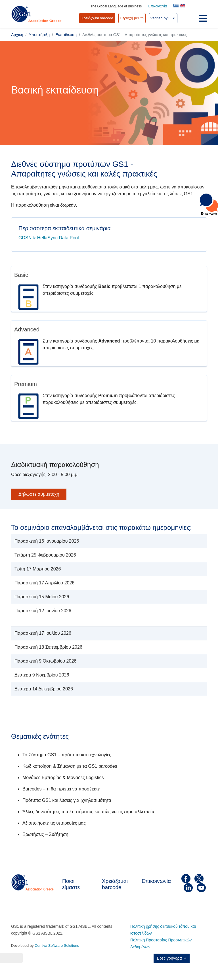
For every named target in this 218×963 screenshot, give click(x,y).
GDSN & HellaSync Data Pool (48, 237)
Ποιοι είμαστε (71, 884)
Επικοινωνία (157, 6)
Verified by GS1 (163, 18)
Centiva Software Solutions (57, 945)
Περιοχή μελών (132, 18)
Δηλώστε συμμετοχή (38, 494)
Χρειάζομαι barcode (115, 884)
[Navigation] (203, 20)
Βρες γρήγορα (170, 958)
